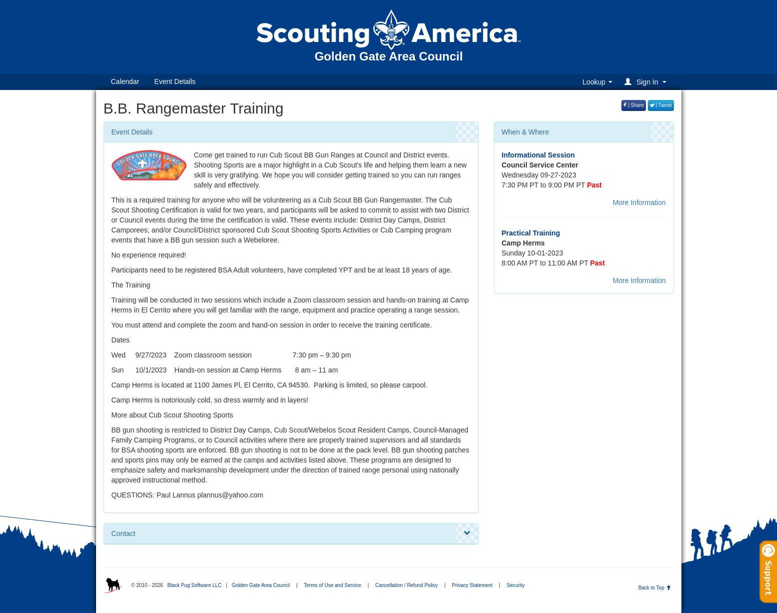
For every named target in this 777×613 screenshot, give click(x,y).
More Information (639, 202)
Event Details (174, 82)
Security (516, 585)
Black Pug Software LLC (194, 585)
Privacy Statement (472, 585)
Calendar (125, 82)
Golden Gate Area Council (261, 585)
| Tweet (661, 105)
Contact (291, 533)
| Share (633, 105)
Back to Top (654, 587)
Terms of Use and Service (332, 585)
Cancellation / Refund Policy (406, 585)
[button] (646, 82)
